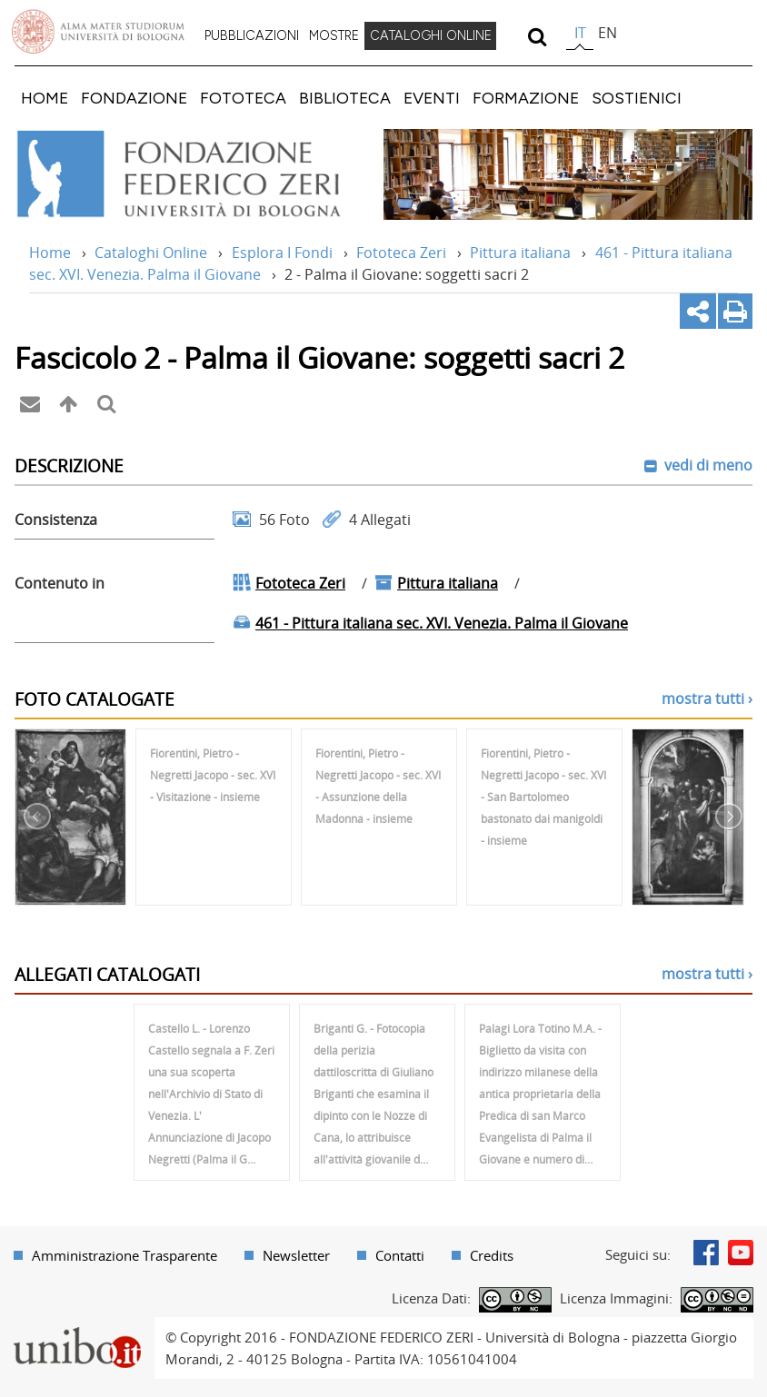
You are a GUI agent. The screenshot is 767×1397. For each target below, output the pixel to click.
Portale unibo (77, 1328)
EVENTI (431, 97)
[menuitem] (251, 36)
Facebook (706, 1252)
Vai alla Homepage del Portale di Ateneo (98, 32)
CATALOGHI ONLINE (431, 35)
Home (50, 253)
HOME (44, 97)
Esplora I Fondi (282, 253)
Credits (491, 1255)
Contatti (399, 1255)
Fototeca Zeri (401, 253)
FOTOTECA (243, 97)
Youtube (740, 1252)
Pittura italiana (520, 253)
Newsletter (296, 1255)
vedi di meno (706, 465)
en (607, 33)
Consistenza (56, 520)
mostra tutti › (707, 698)
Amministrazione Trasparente (124, 1255)
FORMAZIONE (526, 97)
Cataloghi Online (151, 253)
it (580, 33)
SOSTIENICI (637, 97)
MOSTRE (334, 35)
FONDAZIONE (134, 97)
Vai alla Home (190, 174)
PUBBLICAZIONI (251, 35)
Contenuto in (60, 583)
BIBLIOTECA (345, 97)
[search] (537, 36)
